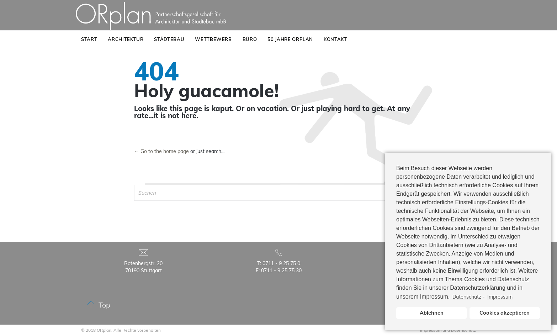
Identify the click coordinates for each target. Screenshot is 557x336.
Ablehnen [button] (432, 313)
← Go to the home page (161, 151)
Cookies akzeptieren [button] (504, 313)
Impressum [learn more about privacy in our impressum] (500, 297)
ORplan (104, 330)
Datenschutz (466, 297)
